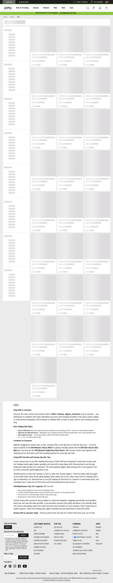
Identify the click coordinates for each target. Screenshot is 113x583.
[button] (107, 2)
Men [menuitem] (49, 7)
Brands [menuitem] (32, 7)
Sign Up (7, 527)
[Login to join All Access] (47, 13)
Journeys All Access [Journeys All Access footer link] (61, 530)
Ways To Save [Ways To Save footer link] (58, 537)
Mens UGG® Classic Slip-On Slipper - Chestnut (94, 573)
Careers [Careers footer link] (76, 527)
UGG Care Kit (48, 487)
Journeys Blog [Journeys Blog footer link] (59, 534)
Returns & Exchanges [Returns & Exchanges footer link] (41, 537)
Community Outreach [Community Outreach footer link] (80, 530)
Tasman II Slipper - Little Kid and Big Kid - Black (63, 573)
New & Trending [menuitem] (20, 7)
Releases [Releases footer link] (99, 544)
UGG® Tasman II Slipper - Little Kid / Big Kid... (33, 573)
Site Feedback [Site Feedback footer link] (38, 550)
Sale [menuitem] (63, 7)
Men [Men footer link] (97, 534)
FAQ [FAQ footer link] (35, 530)
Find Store (23, 557)
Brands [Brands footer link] (98, 527)
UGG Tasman (22, 437)
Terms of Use (19, 544)
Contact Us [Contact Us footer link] (38, 527)
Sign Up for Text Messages (14, 532)
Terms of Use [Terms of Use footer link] (77, 540)
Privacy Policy (9, 545)
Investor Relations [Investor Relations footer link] (79, 554)
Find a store (8, 554)
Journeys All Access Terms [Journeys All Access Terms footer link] (82, 550)
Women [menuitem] (41, 7)
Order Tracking (79, 2)
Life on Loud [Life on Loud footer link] (58, 527)
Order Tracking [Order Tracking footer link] (39, 534)
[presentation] (20, 7)
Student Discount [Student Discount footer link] (60, 540)
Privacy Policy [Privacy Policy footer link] (78, 534)
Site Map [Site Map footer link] (37, 554)
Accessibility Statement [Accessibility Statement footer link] (81, 544)
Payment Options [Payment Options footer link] (40, 547)
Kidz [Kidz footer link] (97, 537)
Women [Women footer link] (98, 530)
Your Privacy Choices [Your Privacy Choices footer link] (82, 537)
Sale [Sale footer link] (97, 540)
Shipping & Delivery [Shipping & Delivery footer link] (40, 540)
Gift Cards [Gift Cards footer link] (57, 544)
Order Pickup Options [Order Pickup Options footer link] (41, 544)
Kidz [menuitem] (56, 7)
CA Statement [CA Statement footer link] (77, 547)
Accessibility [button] (96, 2)
